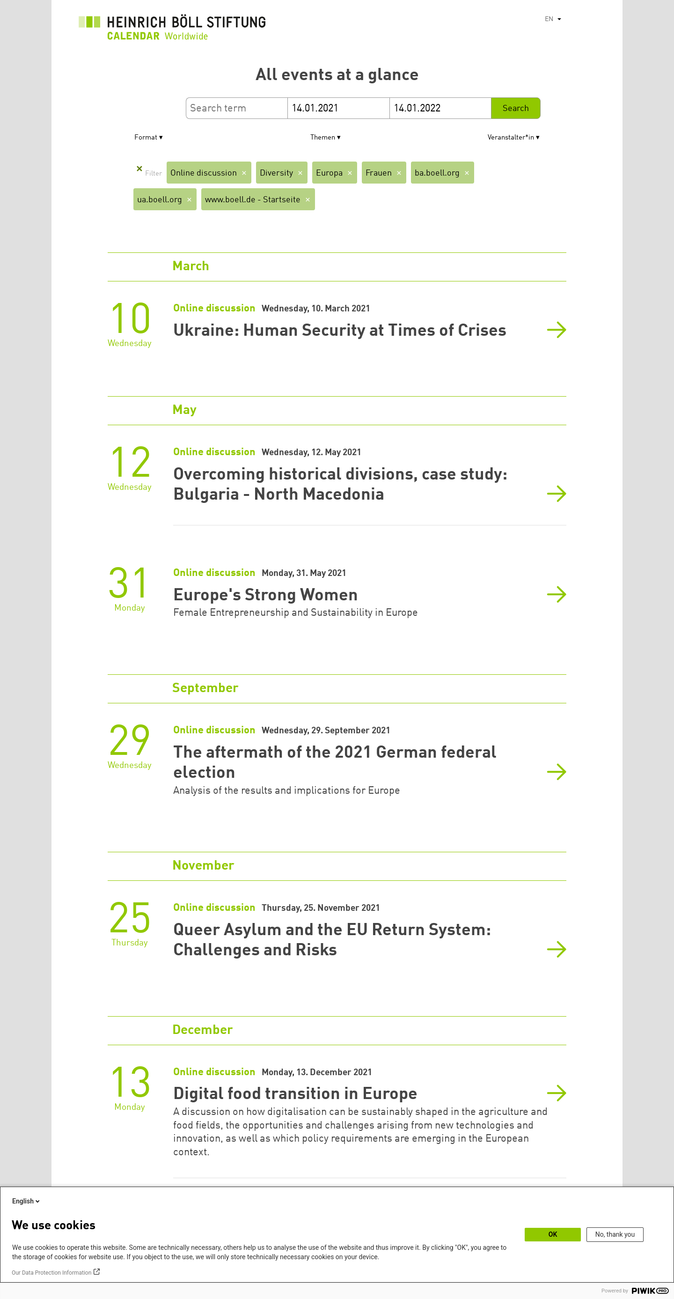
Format (145, 137)
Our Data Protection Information (51, 1272)
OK (553, 1234)
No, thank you (615, 1234)
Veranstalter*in (511, 137)
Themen (322, 137)
